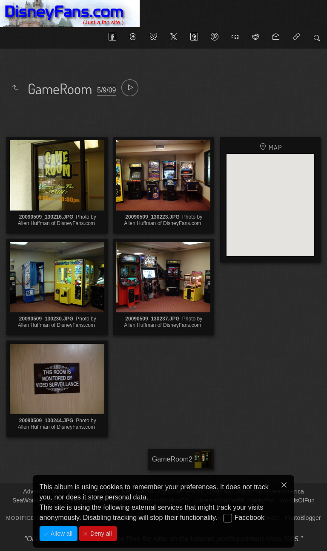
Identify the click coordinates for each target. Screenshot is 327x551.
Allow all (60, 533)
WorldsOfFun (297, 500)
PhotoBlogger (303, 517)
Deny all (100, 533)
